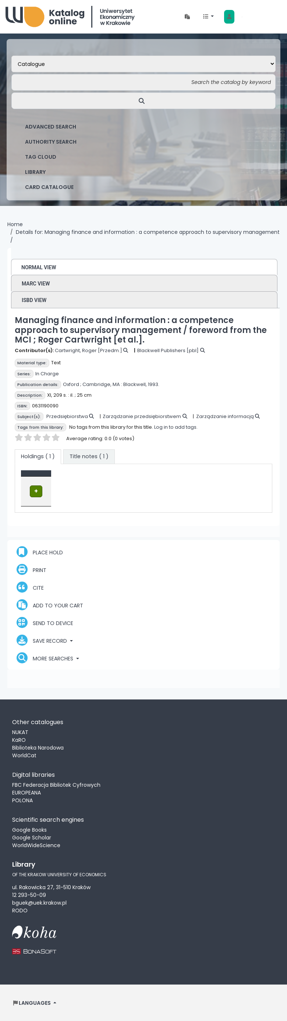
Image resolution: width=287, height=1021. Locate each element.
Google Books (29, 829)
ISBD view (34, 300)
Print (31, 569)
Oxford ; (72, 384)
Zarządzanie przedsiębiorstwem (142, 416)
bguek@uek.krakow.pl (39, 902)
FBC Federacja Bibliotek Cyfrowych (56, 784)
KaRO (19, 739)
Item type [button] (38, 477)
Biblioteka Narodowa (38, 747)
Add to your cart (50, 604)
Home (15, 224)
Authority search (51, 141)
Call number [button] (142, 477)
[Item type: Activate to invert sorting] (52, 477)
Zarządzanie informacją (225, 416)
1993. (153, 384)
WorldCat (24, 755)
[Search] (143, 100)
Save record (42, 639)
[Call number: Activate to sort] (147, 477)
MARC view (36, 284)
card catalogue (49, 187)
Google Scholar (31, 837)
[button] (187, 17)
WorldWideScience (36, 845)
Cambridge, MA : (102, 384)
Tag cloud (40, 157)
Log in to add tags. (176, 427)
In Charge (47, 373)
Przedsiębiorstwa (67, 416)
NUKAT (20, 732)
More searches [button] (46, 657)
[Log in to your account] (229, 17)
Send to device (45, 622)
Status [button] (183, 477)
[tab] (89, 456)
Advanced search (50, 126)
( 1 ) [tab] (38, 456)
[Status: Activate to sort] (189, 477)
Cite (30, 586)
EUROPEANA (26, 792)
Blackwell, (135, 384)
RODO (20, 910)
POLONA (22, 800)
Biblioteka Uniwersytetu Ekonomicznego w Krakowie (70, 17)
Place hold (40, 551)
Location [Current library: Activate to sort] (99, 477)
